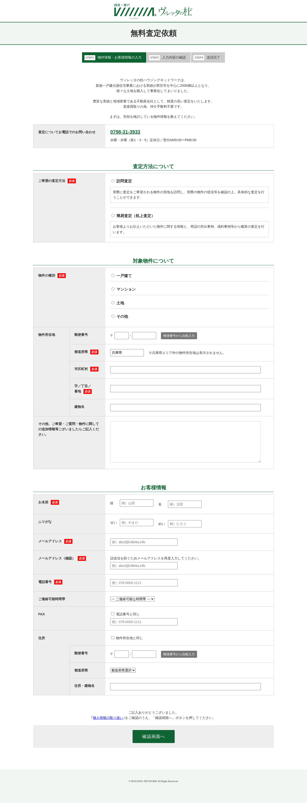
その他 (122, 316)
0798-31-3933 (125, 131)
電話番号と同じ (128, 621)
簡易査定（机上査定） (135, 216)
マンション (126, 289)
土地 (120, 303)
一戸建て (124, 276)
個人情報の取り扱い (108, 725)
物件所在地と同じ (129, 645)
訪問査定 (124, 181)
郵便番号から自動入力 (179, 336)
